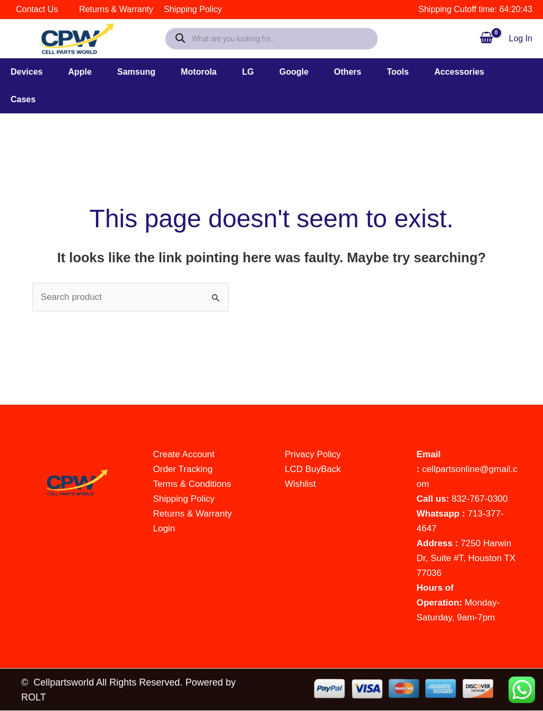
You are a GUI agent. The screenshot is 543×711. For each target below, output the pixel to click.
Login (164, 528)
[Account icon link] (520, 38)
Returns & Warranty (192, 514)
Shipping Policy (184, 499)
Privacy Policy (313, 454)
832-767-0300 (480, 499)
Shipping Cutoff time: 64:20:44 (475, 9)
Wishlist (300, 484)
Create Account (184, 454)
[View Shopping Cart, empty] (486, 38)
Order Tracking (183, 469)
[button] (39, 72)
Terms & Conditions (192, 484)
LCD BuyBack (313, 469)
